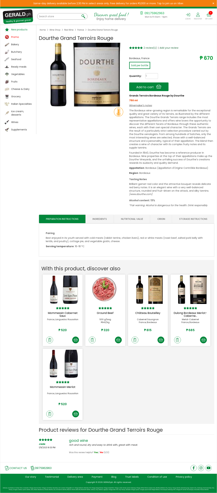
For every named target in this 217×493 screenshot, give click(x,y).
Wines (14, 122)
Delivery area (75, 477)
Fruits (14, 81)
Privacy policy (184, 477)
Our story (30, 477)
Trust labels (132, 477)
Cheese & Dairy (20, 89)
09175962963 (152, 13)
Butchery (16, 52)
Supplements (19, 129)
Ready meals (18, 66)
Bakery (15, 44)
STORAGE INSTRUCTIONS (193, 219)
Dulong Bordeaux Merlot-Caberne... (190, 314)
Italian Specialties (21, 104)
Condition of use (157, 477)
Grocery (16, 96)
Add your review (169, 48)
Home (43, 29)
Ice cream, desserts (17, 113)
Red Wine (69, 29)
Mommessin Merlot (62, 387)
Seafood (16, 59)
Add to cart (149, 86)
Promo (15, 37)
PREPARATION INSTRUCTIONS (62, 219)
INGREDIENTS (100, 219)
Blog (113, 477)
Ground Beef (105, 313)
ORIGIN (161, 219)
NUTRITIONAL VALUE (132, 219)
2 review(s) (150, 48)
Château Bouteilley (147, 313)
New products (19, 29)
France (80, 29)
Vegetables (18, 74)
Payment (97, 477)
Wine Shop (55, 29)
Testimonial (52, 477)
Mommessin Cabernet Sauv (63, 314)
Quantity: (134, 76)
